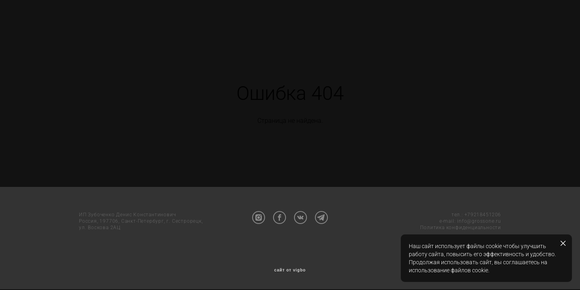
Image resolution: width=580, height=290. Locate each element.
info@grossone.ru (479, 222)
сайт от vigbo (290, 271)
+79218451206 (482, 215)
